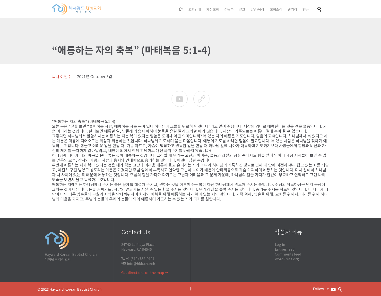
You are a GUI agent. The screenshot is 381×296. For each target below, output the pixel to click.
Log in (280, 244)
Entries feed (284, 249)
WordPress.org (287, 258)
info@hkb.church (141, 263)
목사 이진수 (61, 76)
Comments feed (288, 254)
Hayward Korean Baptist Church (76, 289)
